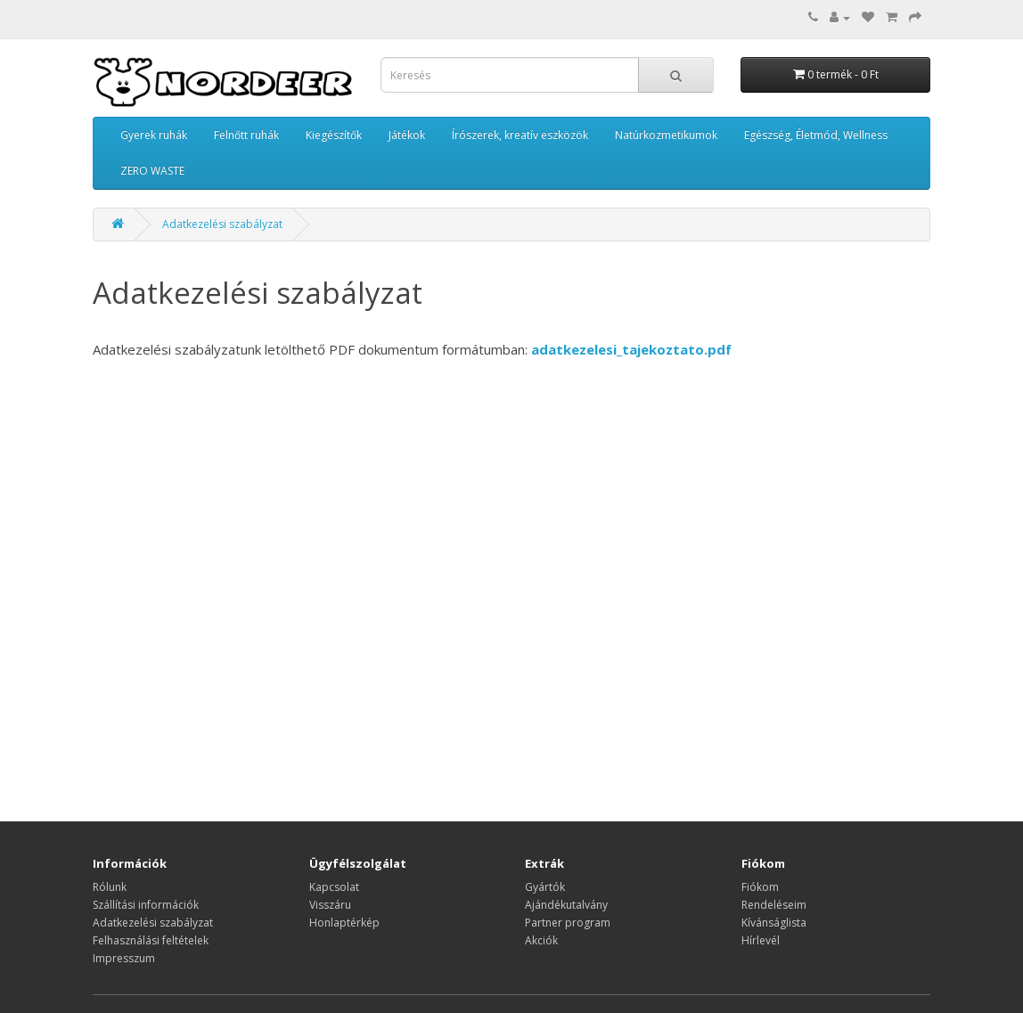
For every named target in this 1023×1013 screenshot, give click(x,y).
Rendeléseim (773, 904)
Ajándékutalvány (566, 904)
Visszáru (330, 904)
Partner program (567, 922)
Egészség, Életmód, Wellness (816, 135)
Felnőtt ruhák (246, 135)
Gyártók (545, 887)
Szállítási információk (146, 904)
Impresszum (124, 958)
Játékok (407, 135)
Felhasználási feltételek (151, 940)
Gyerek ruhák (153, 135)
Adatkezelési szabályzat (222, 224)
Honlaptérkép (344, 922)
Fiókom (760, 887)
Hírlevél (760, 940)
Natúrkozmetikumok (666, 135)
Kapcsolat (334, 887)
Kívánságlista (773, 922)
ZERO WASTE (152, 170)
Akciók (541, 940)
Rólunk (110, 887)
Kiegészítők (334, 135)
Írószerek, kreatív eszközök (520, 135)
